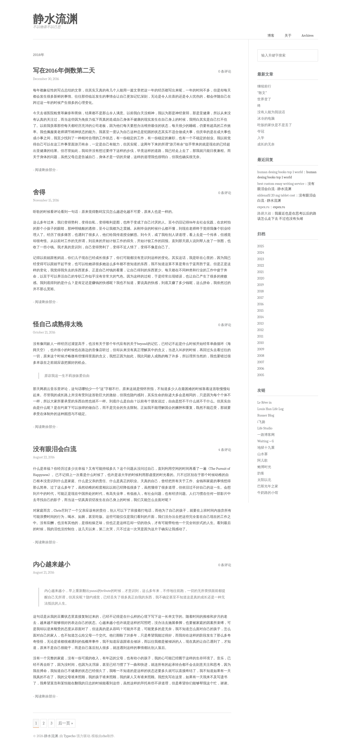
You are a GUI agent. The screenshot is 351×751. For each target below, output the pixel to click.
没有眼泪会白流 (54, 448)
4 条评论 (224, 449)
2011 (260, 336)
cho (104, 736)
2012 (260, 330)
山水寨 (262, 454)
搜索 (313, 55)
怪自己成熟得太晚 (58, 324)
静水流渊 (55, 19)
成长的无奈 (266, 144)
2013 (260, 324)
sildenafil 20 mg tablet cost (276, 195)
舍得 (39, 192)
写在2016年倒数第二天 (64, 70)
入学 (260, 138)
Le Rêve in (264, 403)
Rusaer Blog (265, 416)
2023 (260, 259)
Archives (307, 35)
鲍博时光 (264, 467)
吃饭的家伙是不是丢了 (274, 125)
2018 (260, 291)
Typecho (70, 736)
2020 (260, 279)
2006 (260, 369)
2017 (260, 298)
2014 (260, 317)
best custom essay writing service (280, 184)
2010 (260, 343)
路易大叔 (264, 213)
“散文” (262, 93)
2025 (260, 246)
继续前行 (264, 86)
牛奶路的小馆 (267, 493)
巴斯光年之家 (267, 486)
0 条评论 (224, 71)
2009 (260, 349)
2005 (260, 375)
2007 (260, 362)
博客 (269, 35)
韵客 (260, 474)
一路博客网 (266, 435)
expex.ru (263, 207)
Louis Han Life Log (270, 409)
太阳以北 (264, 480)
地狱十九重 (266, 448)
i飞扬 (261, 422)
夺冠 (260, 132)
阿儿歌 (262, 461)
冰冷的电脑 (266, 119)
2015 (260, 311)
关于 (287, 35)
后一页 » (66, 723)
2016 (260, 304)
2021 (260, 272)
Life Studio (264, 428)
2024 (260, 253)
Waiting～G (265, 441)
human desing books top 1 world (280, 172)
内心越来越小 (51, 564)
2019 (260, 285)
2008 (260, 356)
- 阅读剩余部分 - (45, 170)
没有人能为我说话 (271, 112)
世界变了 (264, 99)
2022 (260, 266)
